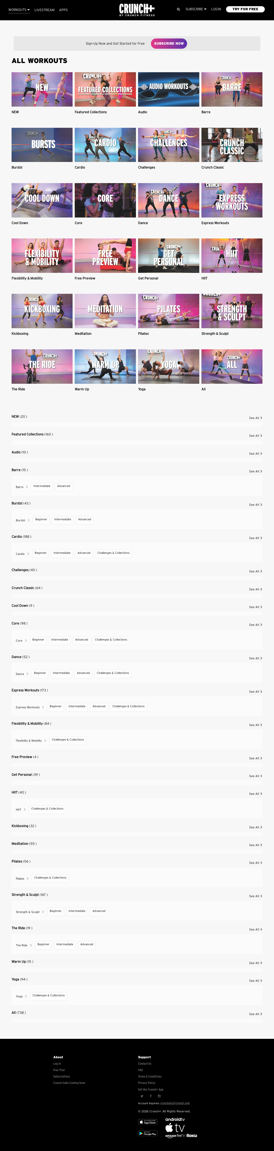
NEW (15, 112)
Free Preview (85, 278)
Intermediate (41, 486)
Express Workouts (215, 223)
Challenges (146, 167)
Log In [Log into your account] (57, 1063)
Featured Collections (91, 112)
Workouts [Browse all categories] (19, 10)
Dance (143, 223)
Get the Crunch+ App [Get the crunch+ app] (150, 1089)
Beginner (41, 519)
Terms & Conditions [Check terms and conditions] (150, 1076)
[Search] (178, 9)
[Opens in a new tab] (175, 1137)
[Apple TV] (147, 1125)
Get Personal (148, 278)
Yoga (142, 389)
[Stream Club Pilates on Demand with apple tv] (191, 1137)
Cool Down (20, 223)
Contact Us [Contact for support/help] (144, 1063)
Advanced (63, 486)
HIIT (204, 278)
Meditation (83, 333)
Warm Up (82, 389)
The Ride (18, 389)
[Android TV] (175, 1120)
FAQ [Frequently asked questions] (140, 1070)
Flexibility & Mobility (27, 278)
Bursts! (17, 167)
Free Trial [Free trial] (59, 1070)
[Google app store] (147, 1137)
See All (255, 418)
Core (78, 223)
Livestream (44, 10)
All (203, 389)
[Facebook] (150, 1096)
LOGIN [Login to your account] (216, 9)
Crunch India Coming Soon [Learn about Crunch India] (69, 1083)
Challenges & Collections (113, 552)
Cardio (80, 167)
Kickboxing (20, 333)
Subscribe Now (169, 43)
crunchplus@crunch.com (175, 1103)
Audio (142, 112)
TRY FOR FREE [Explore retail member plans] (245, 9)
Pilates (143, 333)
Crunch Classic (212, 167)
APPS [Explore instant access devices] (63, 10)
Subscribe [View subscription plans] (196, 9)
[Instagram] (159, 1096)
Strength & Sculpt (215, 333)
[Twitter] (142, 1096)
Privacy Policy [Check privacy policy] (146, 1083)
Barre (205, 112)
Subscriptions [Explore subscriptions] (61, 1076)
